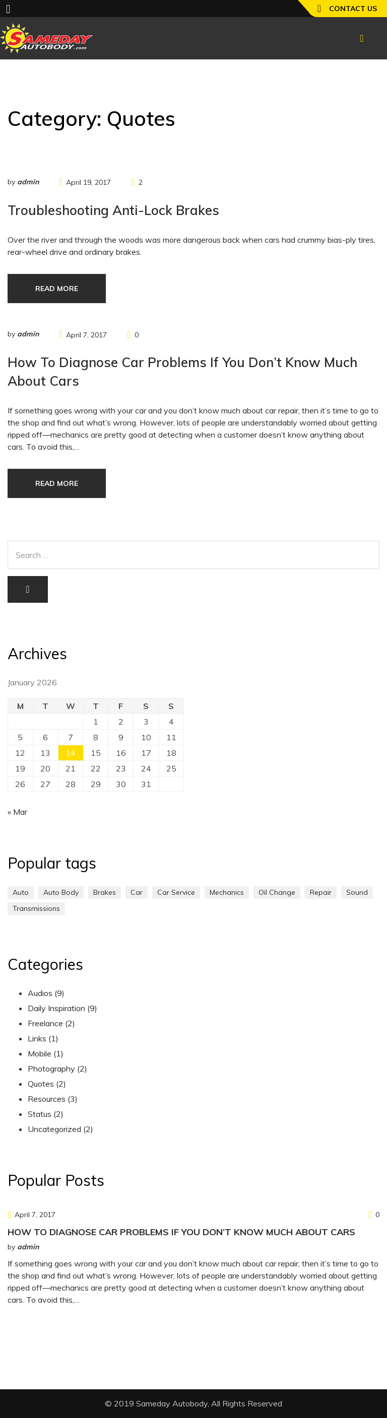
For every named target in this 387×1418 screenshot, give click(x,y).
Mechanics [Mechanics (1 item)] (227, 892)
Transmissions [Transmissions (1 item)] (36, 908)
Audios (40, 993)
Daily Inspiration (56, 1008)
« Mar (17, 812)
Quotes (41, 1084)
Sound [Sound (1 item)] (357, 892)
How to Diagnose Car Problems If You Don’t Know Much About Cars (181, 1232)
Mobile (39, 1053)
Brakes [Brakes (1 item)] (104, 892)
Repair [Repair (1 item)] (321, 892)
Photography (51, 1069)
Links (37, 1038)
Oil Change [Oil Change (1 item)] (277, 892)
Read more (56, 288)
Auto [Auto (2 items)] (21, 892)
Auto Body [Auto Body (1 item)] (61, 892)
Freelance (45, 1023)
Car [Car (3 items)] (137, 892)
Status (39, 1114)
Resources (47, 1099)
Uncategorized (54, 1129)
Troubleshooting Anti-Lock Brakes (113, 210)
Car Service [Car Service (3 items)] (176, 892)
